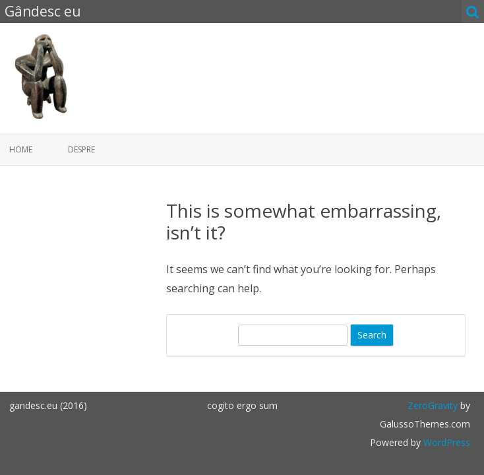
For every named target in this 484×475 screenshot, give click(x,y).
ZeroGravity (433, 405)
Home (20, 149)
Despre (81, 149)
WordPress (445, 442)
